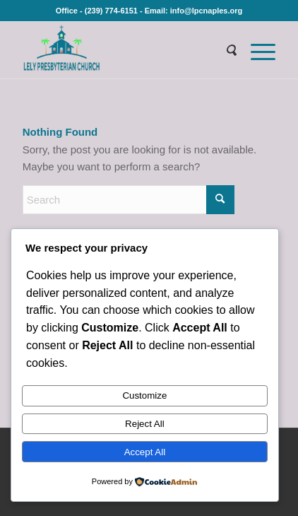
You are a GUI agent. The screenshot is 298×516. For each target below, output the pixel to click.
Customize (144, 395)
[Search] (224, 50)
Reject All (145, 423)
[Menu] (256, 50)
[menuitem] (224, 50)
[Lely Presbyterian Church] (124, 50)
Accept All (145, 452)
